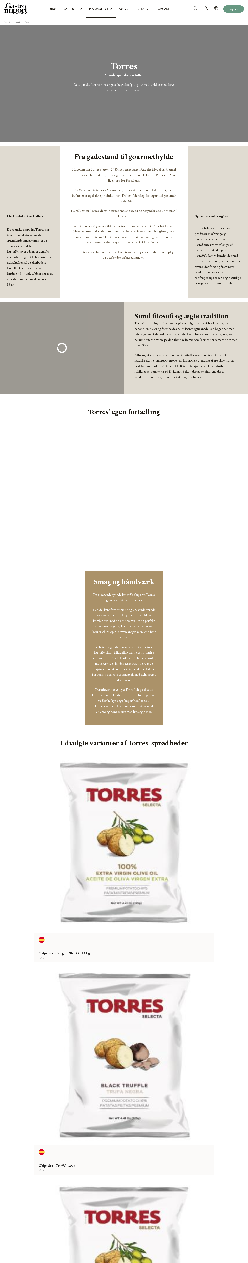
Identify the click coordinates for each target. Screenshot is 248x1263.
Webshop (124, 1133)
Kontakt (163, 9)
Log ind (234, 9)
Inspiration (143, 9)
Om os (123, 9)
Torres (27, 22)
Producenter (98, 9)
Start (6, 22)
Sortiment (70, 9)
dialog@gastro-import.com (204, 1171)
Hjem (53, 9)
